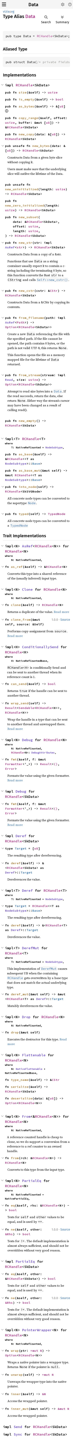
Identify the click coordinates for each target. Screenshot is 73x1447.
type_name (19, 1080)
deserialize (21, 1098)
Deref (21, 836)
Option (11, 327)
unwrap (17, 1375)
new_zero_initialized (24, 205)
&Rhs (9, 1234)
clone (16, 605)
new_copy (26, 134)
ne (13, 1229)
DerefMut (30, 948)
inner (16, 1394)
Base (36, 463)
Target (20, 848)
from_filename (31, 318)
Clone (27, 589)
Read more (61, 612)
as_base (25, 454)
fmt (14, 759)
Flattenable (34, 1055)
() (56, 764)
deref (16, 863)
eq (13, 1205)
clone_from (20, 619)
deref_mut (19, 994)
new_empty (27, 421)
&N (44, 1394)
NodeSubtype (53, 447)
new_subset (28, 217)
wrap (15, 1351)
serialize (19, 1087)
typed (23, 514)
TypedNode (56, 514)
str (20, 247)
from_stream (29, 375)
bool (59, 99)
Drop (26, 1017)
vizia (6, 11)
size (22, 92)
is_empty (26, 99)
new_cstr (26, 291)
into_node (27, 487)
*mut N (36, 1351)
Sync (18, 1434)
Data (33, 4)
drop (15, 1032)
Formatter (14, 764)
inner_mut (19, 1409)
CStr (54, 291)
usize (53, 92)
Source (65, 619)
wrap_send (19, 703)
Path (21, 322)
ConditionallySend (40, 647)
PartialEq (31, 1180)
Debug (27, 740)
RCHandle (44, 36)
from (15, 1158)
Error (10, 769)
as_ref (17, 567)
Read (9, 380)
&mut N (63, 1409)
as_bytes (26, 106)
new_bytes (41, 146)
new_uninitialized (21, 189)
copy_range (28, 118)
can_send (18, 684)
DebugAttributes (43, 752)
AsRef (10, 247)
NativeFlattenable (29, 1069)
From (26, 1116)
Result (11, 708)
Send (18, 1427)
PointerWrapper (37, 1330)
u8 (61, 106)
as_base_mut (29, 470)
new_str (25, 243)
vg (12, 11)
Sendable (26, 708)
